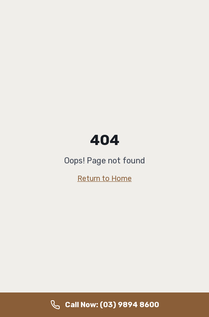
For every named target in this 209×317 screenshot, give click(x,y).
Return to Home (104, 178)
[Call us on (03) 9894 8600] (104, 304)
